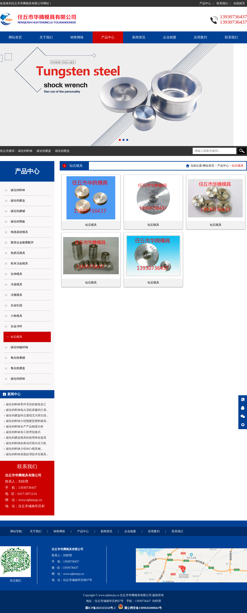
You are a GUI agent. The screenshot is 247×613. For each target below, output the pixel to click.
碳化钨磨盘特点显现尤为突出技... (27, 415)
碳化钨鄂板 (18, 221)
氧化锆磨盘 (18, 368)
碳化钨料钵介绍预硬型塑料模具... (27, 421)
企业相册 (169, 37)
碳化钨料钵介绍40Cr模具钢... (24, 448)
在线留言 (239, 3)
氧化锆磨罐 (18, 357)
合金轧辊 (16, 305)
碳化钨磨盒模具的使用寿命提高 (26, 437)
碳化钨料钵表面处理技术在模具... (27, 454)
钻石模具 (16, 336)
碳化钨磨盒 (62, 150)
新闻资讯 (138, 37)
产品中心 (205, 3)
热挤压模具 (18, 253)
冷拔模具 (16, 284)
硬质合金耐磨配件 (22, 242)
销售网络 (77, 37)
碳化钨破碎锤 (19, 347)
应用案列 (200, 37)
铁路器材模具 (19, 232)
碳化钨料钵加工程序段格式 (23, 432)
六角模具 (16, 315)
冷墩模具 (16, 294)
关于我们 (46, 37)
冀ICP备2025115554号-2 (100, 608)
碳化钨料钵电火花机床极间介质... (27, 409)
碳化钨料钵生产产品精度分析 (24, 426)
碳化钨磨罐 (18, 211)
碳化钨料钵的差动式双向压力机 (26, 443)
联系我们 (222, 3)
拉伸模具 (16, 273)
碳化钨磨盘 (44, 150)
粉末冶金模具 (19, 263)
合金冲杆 (16, 326)
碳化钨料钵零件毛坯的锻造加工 (26, 404)
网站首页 (15, 37)
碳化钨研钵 (18, 378)
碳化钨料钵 (25, 150)
